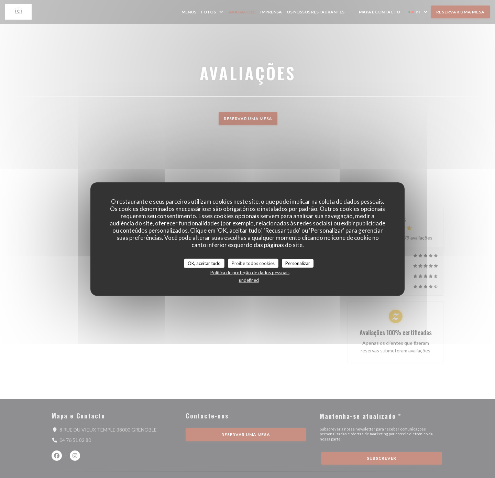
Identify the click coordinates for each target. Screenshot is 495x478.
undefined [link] (249, 280)
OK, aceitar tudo (204, 263)
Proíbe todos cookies (253, 263)
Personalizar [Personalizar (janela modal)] (297, 263)
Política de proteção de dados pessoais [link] (249, 272)
